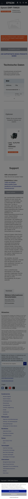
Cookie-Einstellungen (14, 497)
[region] (14, 490)
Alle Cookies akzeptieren (14, 491)
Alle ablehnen (14, 494)
